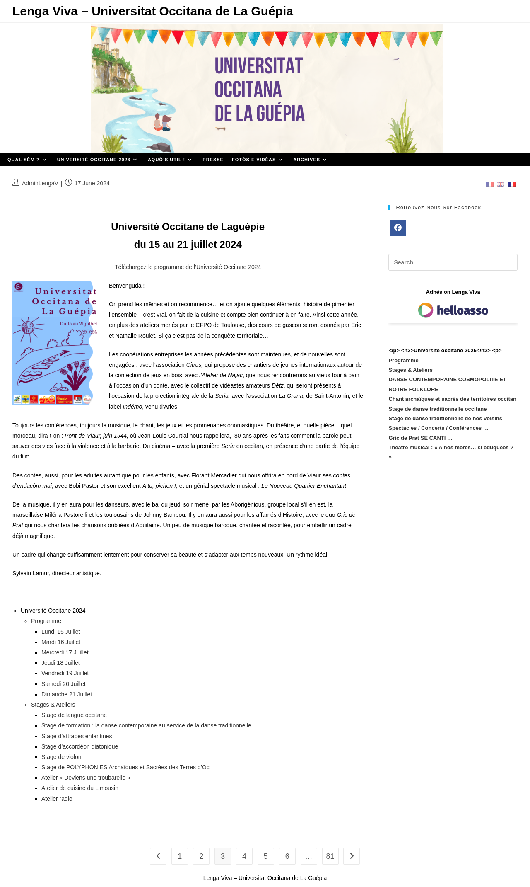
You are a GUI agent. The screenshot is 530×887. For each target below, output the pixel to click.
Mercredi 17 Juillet (65, 652)
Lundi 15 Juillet (60, 631)
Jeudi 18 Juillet (60, 662)
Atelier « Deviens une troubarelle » (85, 777)
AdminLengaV (40, 183)
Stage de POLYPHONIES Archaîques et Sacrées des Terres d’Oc (125, 767)
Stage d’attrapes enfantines (76, 736)
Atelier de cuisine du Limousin (79, 788)
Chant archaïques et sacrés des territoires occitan (452, 399)
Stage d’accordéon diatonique (79, 746)
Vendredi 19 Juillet (65, 673)
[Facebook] (398, 228)
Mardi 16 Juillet (60, 642)
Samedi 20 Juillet (63, 684)
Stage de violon (61, 757)
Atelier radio (56, 798)
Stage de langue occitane (74, 715)
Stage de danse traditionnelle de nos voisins (445, 418)
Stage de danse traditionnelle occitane (437, 409)
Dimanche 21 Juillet (66, 694)
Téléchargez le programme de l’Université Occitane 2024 (188, 267)
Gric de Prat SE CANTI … (420, 438)
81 (330, 856)
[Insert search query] (453, 262)
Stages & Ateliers (53, 704)
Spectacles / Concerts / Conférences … (438, 428)
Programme (46, 621)
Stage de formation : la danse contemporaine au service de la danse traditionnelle (146, 725)
